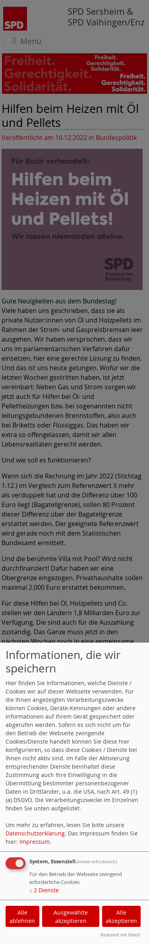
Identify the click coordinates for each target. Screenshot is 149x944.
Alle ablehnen (22, 917)
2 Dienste (44, 890)
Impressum (34, 841)
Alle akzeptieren (121, 917)
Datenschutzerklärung (35, 833)
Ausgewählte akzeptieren (71, 917)
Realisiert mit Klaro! (120, 935)
